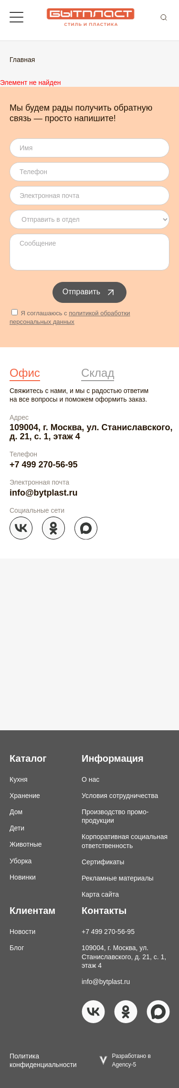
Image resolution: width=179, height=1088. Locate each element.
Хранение (25, 795)
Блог (17, 948)
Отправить (89, 292)
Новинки (23, 877)
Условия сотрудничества (120, 795)
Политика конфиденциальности (43, 1060)
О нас (90, 779)
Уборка (21, 861)
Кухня (18, 779)
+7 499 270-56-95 (44, 464)
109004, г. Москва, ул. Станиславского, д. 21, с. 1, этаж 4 (91, 431)
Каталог (28, 758)
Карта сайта (100, 894)
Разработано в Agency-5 (131, 1060)
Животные (26, 844)
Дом (16, 812)
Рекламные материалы (118, 878)
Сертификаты (103, 862)
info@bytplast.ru (44, 492)
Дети (17, 828)
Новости (22, 931)
